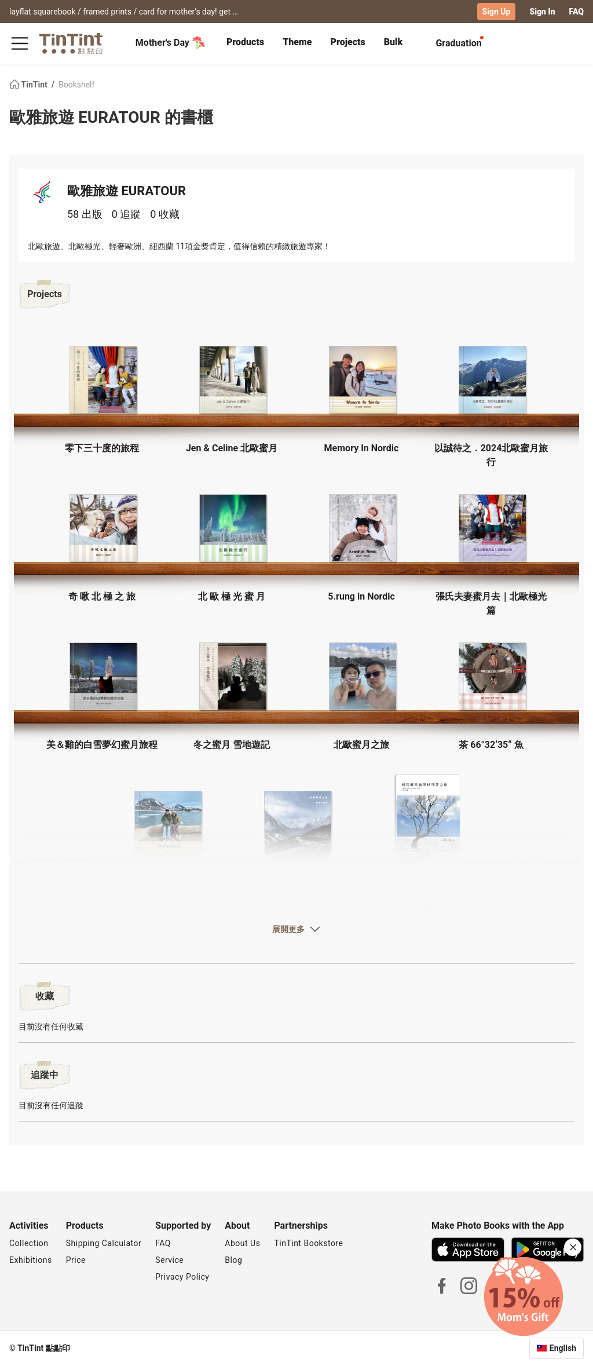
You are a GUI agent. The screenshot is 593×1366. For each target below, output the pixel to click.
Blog (233, 1260)
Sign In (542, 11)
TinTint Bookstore (308, 1243)
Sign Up (496, 11)
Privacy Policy (182, 1276)
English (563, 1348)
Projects (347, 42)
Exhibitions (30, 1260)
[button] (102, 379)
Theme (297, 42)
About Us (242, 1243)
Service (169, 1260)
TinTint (29, 84)
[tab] (245, 43)
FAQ (576, 11)
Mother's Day (171, 43)
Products (245, 42)
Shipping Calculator (104, 1243)
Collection (28, 1243)
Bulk (393, 42)
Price (76, 1260)
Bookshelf (76, 84)
